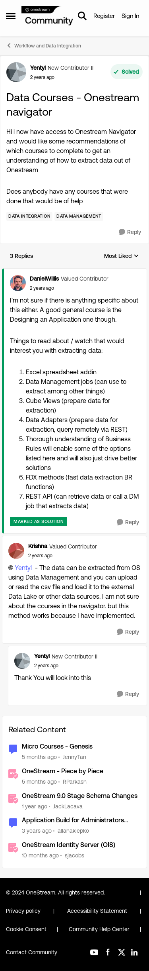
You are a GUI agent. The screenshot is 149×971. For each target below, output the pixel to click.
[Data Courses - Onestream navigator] (42, 288)
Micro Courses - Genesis (57, 746)
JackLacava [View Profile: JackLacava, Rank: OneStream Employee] (68, 806)
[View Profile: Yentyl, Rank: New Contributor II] (16, 72)
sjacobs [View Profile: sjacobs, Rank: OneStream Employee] (74, 855)
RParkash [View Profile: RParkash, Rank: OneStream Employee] (75, 781)
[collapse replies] (74, 272)
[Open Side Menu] (10, 16)
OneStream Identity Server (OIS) (68, 845)
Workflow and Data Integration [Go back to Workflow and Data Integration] (43, 45)
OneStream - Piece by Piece (62, 771)
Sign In (130, 15)
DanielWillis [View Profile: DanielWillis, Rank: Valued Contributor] (44, 278)
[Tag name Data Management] (78, 216)
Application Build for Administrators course (73, 820)
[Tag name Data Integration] (29, 216)
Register (104, 15)
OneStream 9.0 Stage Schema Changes (79, 796)
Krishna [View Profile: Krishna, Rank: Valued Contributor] (37, 546)
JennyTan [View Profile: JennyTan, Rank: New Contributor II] (74, 757)
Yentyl (23, 568)
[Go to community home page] (47, 16)
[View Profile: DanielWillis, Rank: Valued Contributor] (18, 283)
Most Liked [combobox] (121, 256)
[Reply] (130, 232)
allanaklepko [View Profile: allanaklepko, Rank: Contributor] (73, 831)
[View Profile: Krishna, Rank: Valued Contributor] (16, 551)
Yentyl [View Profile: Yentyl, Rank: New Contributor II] (38, 68)
